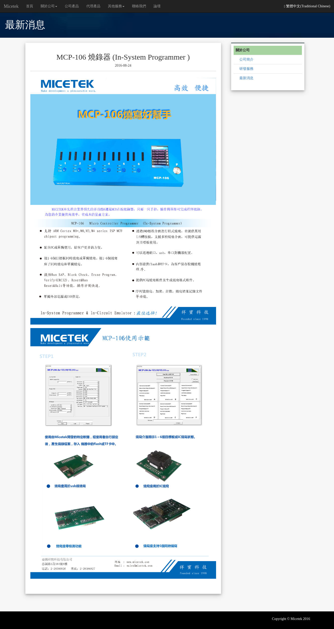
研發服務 (246, 69)
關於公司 (49, 6)
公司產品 (72, 6)
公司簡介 (246, 59)
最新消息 (246, 78)
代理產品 (93, 6)
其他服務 (116, 6)
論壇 (157, 6)
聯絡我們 (139, 6)
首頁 (29, 6)
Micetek (11, 6)
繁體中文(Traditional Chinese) (307, 6)
